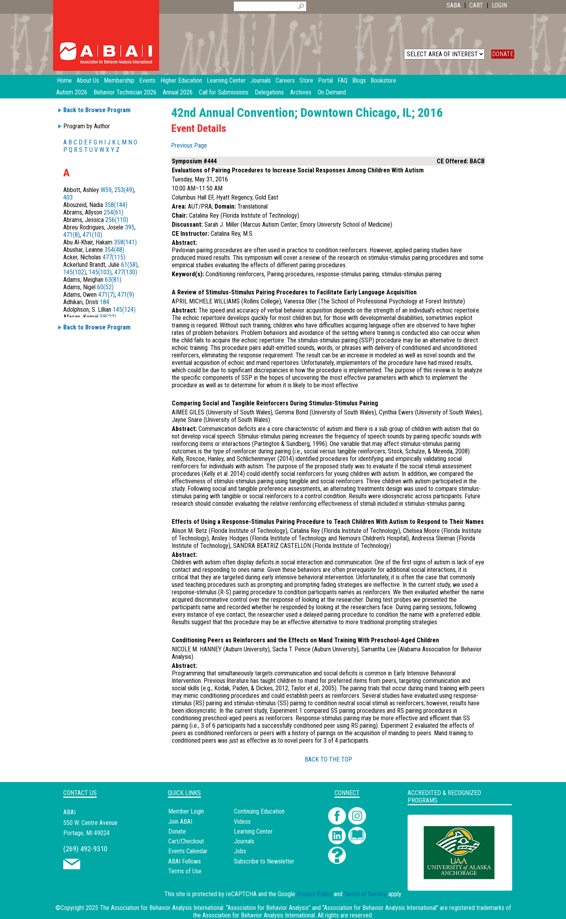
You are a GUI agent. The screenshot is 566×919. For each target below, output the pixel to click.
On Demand (332, 92)
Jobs (240, 851)
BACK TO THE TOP (328, 759)
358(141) (125, 242)
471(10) (92, 235)
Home (64, 80)
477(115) (114, 257)
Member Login (186, 811)
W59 (106, 190)
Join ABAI (180, 821)
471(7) (106, 294)
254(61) (113, 212)
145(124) (124, 309)
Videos (242, 821)
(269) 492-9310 (85, 848)
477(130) (125, 272)
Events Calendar (188, 851)
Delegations (269, 92)
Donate (177, 831)
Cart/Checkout (186, 841)
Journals (244, 841)
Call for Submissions (223, 92)
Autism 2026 (71, 92)
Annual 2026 (178, 92)
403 (68, 197)
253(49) (124, 190)
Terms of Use (185, 871)
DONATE (502, 54)
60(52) (105, 287)
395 (129, 227)
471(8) (71, 235)
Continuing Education (259, 811)
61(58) (129, 264)
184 (104, 302)
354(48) (114, 249)
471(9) (126, 294)
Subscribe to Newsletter (264, 861)
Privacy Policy (314, 894)
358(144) (116, 205)
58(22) (108, 317)
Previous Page (189, 145)
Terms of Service (365, 894)
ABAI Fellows (184, 861)
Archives (300, 92)
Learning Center (253, 831)
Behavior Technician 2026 (125, 92)
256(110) (116, 220)
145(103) (100, 272)
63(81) (113, 279)
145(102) (74, 272)
